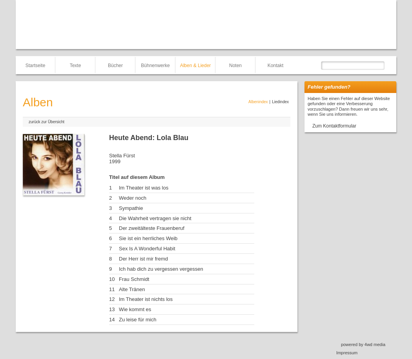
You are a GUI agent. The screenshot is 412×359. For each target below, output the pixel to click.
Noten (235, 65)
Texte (75, 65)
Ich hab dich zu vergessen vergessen (161, 269)
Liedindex (280, 102)
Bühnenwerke (155, 65)
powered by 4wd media (363, 344)
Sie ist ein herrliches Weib (148, 238)
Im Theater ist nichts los (146, 299)
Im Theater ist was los (143, 188)
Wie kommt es (135, 309)
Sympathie (131, 208)
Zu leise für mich (137, 320)
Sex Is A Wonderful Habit (147, 248)
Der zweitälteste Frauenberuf (151, 228)
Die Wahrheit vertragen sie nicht (155, 218)
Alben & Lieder (195, 65)
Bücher (115, 65)
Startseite (36, 65)
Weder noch (132, 198)
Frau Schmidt (134, 279)
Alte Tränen (132, 289)
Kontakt (276, 65)
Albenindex (258, 102)
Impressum (346, 352)
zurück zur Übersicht (46, 122)
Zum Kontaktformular (334, 126)
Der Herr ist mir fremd (143, 259)
